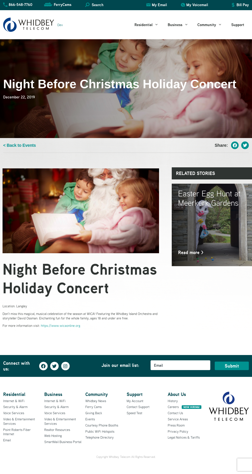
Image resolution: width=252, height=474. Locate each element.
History (173, 401)
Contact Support (138, 407)
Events (90, 419)
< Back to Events (19, 145)
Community (212, 24)
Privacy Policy (178, 431)
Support (237, 24)
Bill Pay (243, 4)
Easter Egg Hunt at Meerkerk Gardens (209, 198)
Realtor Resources (57, 430)
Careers (184, 407)
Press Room (176, 425)
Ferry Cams (93, 407)
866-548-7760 (20, 4)
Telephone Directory (99, 437)
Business (180, 24)
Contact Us (175, 413)
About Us (177, 394)
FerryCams (62, 4)
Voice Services (13, 413)
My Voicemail (197, 4)
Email (7, 440)
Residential (148, 24)
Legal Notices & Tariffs (184, 437)
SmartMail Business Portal (62, 442)
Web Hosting (53, 435)
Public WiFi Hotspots (99, 431)
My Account (135, 401)
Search (97, 4)
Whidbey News (95, 401)
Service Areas (178, 419)
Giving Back (93, 413)
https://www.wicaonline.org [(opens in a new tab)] (60, 325)
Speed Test (134, 413)
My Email (159, 4)
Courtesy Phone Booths (101, 425)
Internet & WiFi (14, 401)
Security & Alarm (15, 407)
